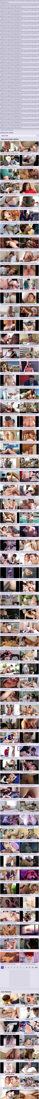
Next (36, 967)
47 (29, 967)
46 (26, 967)
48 (32, 967)
